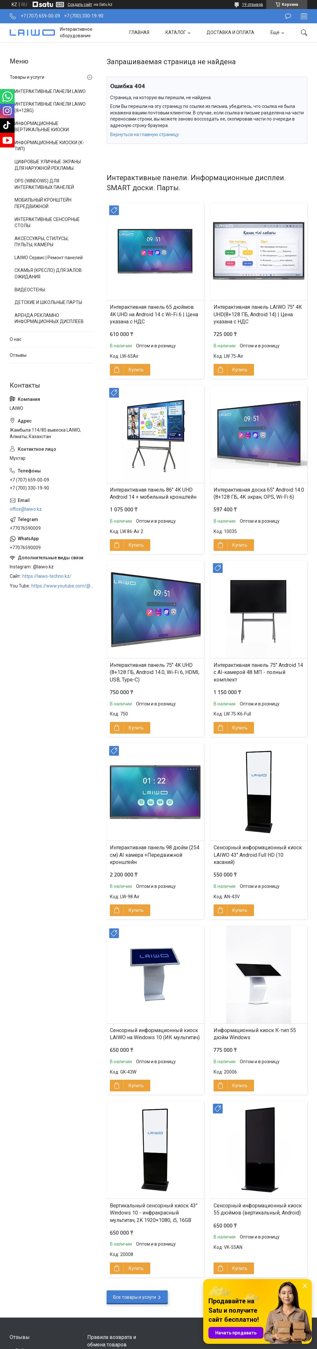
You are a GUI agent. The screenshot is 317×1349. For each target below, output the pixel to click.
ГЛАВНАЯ (139, 32)
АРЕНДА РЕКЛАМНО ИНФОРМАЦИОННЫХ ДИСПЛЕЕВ (49, 318)
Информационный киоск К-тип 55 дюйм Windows (255, 1034)
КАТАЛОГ (175, 32)
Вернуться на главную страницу (144, 134)
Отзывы (18, 355)
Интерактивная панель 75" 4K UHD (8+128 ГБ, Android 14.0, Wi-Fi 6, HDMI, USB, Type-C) (154, 672)
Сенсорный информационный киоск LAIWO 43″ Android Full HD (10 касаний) (258, 854)
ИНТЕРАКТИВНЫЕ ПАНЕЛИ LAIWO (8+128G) (50, 107)
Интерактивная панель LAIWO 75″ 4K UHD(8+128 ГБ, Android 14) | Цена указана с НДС (258, 314)
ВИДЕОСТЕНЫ (30, 289)
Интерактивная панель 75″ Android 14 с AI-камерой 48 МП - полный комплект (258, 672)
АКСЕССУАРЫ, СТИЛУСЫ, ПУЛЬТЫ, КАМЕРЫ (42, 242)
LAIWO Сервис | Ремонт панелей (49, 257)
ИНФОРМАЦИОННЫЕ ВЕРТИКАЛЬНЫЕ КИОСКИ (42, 127)
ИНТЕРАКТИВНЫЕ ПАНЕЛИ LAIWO (50, 91)
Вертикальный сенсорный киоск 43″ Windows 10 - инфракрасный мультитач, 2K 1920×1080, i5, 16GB (153, 1213)
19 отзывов (252, 4)
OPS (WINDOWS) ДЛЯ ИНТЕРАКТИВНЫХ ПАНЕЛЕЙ (44, 184)
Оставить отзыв (288, 16)
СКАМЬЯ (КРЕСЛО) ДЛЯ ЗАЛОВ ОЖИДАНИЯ (48, 273)
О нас (15, 339)
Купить (136, 369)
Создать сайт (80, 4)
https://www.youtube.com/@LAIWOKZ (62, 585)
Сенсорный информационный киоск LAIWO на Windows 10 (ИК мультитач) (155, 1034)
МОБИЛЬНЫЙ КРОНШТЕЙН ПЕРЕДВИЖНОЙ (43, 203)
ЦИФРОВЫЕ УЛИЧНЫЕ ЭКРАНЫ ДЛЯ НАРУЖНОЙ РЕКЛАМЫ (48, 165)
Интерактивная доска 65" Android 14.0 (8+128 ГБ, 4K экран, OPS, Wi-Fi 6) (259, 493)
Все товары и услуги (134, 1297)
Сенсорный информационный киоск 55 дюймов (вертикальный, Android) (258, 1209)
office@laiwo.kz (26, 509)
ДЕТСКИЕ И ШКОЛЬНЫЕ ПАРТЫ (48, 302)
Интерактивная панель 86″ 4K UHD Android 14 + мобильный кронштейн (153, 493)
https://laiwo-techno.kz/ (46, 576)
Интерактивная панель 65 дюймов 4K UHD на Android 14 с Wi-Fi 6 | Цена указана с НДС (154, 314)
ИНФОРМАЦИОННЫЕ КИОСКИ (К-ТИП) (49, 146)
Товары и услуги (27, 77)
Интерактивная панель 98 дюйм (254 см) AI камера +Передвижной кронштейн (154, 854)
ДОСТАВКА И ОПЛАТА (230, 32)
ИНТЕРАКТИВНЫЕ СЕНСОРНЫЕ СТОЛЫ (47, 222)
